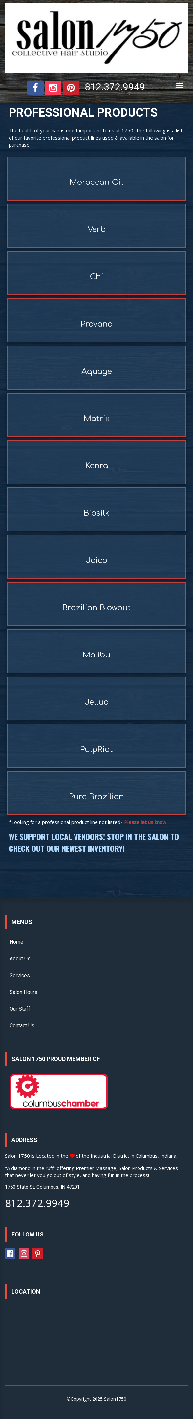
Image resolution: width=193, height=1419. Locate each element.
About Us (20, 959)
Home (16, 942)
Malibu (96, 655)
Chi (96, 276)
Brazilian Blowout (96, 607)
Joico (96, 560)
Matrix (97, 418)
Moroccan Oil (96, 182)
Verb (97, 229)
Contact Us (22, 1025)
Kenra (96, 466)
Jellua (97, 702)
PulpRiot (96, 749)
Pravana (97, 324)
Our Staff (20, 1009)
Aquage (96, 371)
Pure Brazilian (96, 796)
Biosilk (97, 513)
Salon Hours (23, 992)
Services (20, 975)
